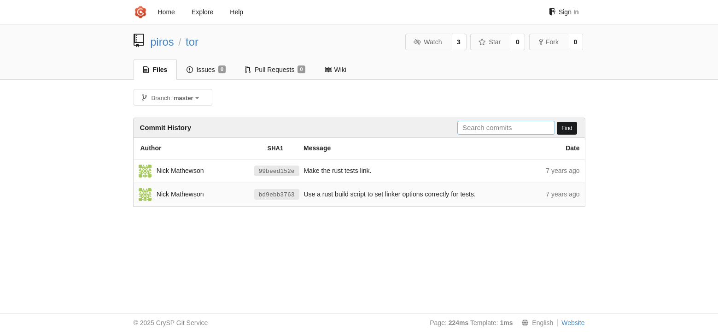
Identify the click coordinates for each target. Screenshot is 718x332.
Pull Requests (275, 69)
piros (162, 42)
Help (236, 12)
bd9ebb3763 (277, 194)
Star (490, 42)
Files (155, 69)
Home (166, 12)
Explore (202, 12)
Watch (428, 42)
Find (566, 128)
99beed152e (277, 171)
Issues (206, 69)
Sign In (564, 12)
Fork (549, 42)
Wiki (335, 69)
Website (572, 322)
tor (192, 42)
